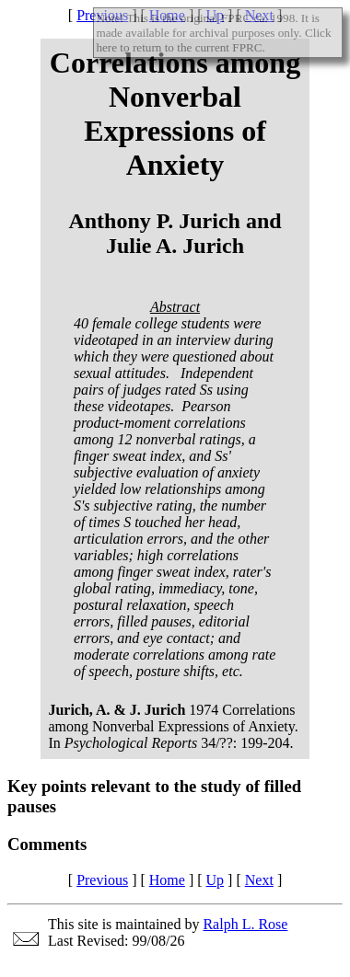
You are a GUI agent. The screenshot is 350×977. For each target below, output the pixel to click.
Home (167, 880)
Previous (102, 880)
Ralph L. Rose (245, 924)
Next (259, 880)
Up (215, 880)
